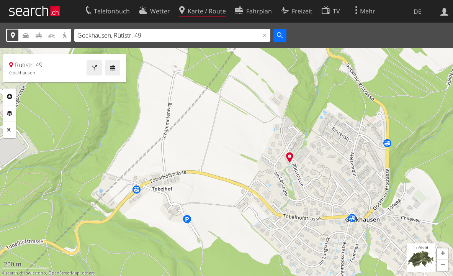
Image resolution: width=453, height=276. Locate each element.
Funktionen (9, 130)
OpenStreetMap (64, 273)
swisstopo (36, 273)
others (88, 273)
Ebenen (9, 113)
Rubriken (9, 97)
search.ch (14, 273)
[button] (442, 254)
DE (418, 11)
